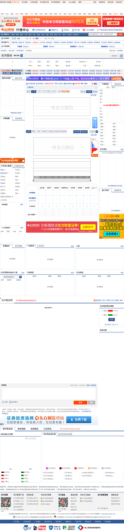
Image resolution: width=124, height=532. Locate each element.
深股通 (45, 46)
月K (38, 131)
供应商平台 (48, 521)
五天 (54, 91)
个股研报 (56, 42)
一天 (33, 91)
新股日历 (21, 42)
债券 (89, 14)
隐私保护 (88, 521)
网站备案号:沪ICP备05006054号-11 (42, 517)
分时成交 (103, 149)
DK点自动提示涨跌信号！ (111, 105)
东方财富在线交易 (32, 501)
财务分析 (85, 71)
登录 (88, 385)
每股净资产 (4, 173)
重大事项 (113, 73)
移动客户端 (15, 2)
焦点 (7, 14)
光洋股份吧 (31, 83)
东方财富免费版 (18, 498)
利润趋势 (5, 204)
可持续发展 (27, 521)
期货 (55, 14)
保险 (84, 14)
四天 (49, 91)
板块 (30, 34)
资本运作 (99, 71)
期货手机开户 (115, 498)
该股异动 (117, 190)
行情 (31, 14)
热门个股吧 (106, 300)
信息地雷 (18, 118)
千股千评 (76, 42)
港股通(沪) (73, 46)
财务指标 (22, 429)
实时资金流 (8, 429)
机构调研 (77, 83)
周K (33, 131)
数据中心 (55, 30)
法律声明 (78, 521)
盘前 (28, 91)
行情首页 (4, 51)
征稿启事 (98, 521)
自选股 (69, 34)
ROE (2, 186)
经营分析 (50, 71)
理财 (79, 14)
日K (28, 131)
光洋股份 (32, 193)
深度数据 (64, 73)
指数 (13, 34)
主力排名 (42, 42)
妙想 (64, 2)
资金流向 (28, 42)
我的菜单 (102, 2)
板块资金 (49, 42)
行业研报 (63, 42)
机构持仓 (99, 73)
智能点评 (78, 73)
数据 (36, 14)
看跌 (104, 315)
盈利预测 (70, 42)
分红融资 (92, 71)
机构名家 (103, 330)
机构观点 (35, 429)
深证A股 (11, 51)
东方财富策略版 (18, 504)
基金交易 (74, 501)
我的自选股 (6, 78)
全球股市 (5, 38)
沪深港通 (5, 46)
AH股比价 (35, 42)
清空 (91, 402)
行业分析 (106, 71)
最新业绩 (92, 73)
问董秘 (85, 83)
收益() (2, 170)
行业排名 (48, 429)
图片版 (83, 92)
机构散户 (50, 73)
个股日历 (30, 87)
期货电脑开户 (115, 501)
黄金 (65, 14)
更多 (119, 71)
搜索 (121, 14)
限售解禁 (97, 42)
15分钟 (50, 131)
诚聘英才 (68, 521)
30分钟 (57, 131)
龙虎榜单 (90, 42)
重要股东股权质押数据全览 (27, 300)
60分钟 (63, 131)
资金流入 (26, 46)
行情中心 (5, 34)
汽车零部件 (20, 51)
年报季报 (83, 42)
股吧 (99, 14)
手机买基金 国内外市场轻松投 (110, 30)
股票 (12, 14)
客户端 (77, 30)
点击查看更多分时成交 (115, 186)
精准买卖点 (50, 83)
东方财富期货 (103, 495)
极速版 (95, 92)
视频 (94, 14)
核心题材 (57, 71)
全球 (41, 14)
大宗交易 (104, 42)
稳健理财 (74, 510)
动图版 (89, 92)
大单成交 (60, 83)
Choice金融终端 (18, 510)
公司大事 (71, 71)
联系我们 (59, 521)
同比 (16, 176)
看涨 (104, 311)
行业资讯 (40, 246)
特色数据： (28, 73)
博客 (110, 14)
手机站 (66, 30)
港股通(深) (104, 46)
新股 (16, 14)
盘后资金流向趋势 (65, 434)
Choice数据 (90, 30)
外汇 (60, 14)
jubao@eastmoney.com (108, 514)
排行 (34, 34)
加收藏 (9, 2)
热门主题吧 (115, 300)
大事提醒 (6, 118)
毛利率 (2, 183)
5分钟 (44, 131)
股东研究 (64, 71)
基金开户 (74, 498)
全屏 (94, 95)
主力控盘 (43, 73)
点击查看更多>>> (116, 211)
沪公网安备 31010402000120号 (65, 517)
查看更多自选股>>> (17, 113)
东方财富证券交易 (32, 504)
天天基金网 (34, 2)
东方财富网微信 (47, 501)
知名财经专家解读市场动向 (71, 429)
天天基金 (61, 495)
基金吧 (104, 14)
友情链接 (108, 521)
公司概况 (43, 71)
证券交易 (110, 2)
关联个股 (113, 71)
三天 (44, 91)
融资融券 (117, 42)
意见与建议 (45, 504)
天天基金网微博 (86, 498)
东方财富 (4, 495)
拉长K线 (77, 132)
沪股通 (19, 46)
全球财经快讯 (40, 30)
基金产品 (74, 507)
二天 (39, 91)
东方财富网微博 (47, 498)
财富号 (116, 14)
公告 (78, 246)
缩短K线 (84, 132)
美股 (45, 14)
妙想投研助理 (17, 507)
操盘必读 (35, 71)
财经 (2, 14)
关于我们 (16, 521)
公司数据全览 (18, 166)
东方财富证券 (44, 2)
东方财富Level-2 (18, 501)
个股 (25, 34)
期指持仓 (111, 42)
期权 (26, 14)
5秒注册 (93, 385)
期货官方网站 (115, 504)
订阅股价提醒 (64, 91)
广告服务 (38, 521)
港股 (50, 14)
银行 (70, 14)
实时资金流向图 (50, 434)
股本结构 (78, 71)
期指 (21, 14)
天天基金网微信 (86, 501)
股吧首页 (98, 300)
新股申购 (14, 42)
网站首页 (3, 2)
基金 (74, 14)
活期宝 (73, 504)
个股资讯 (30, 246)
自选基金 (76, 34)
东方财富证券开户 (32, 498)
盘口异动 (105, 190)
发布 (80, 402)
